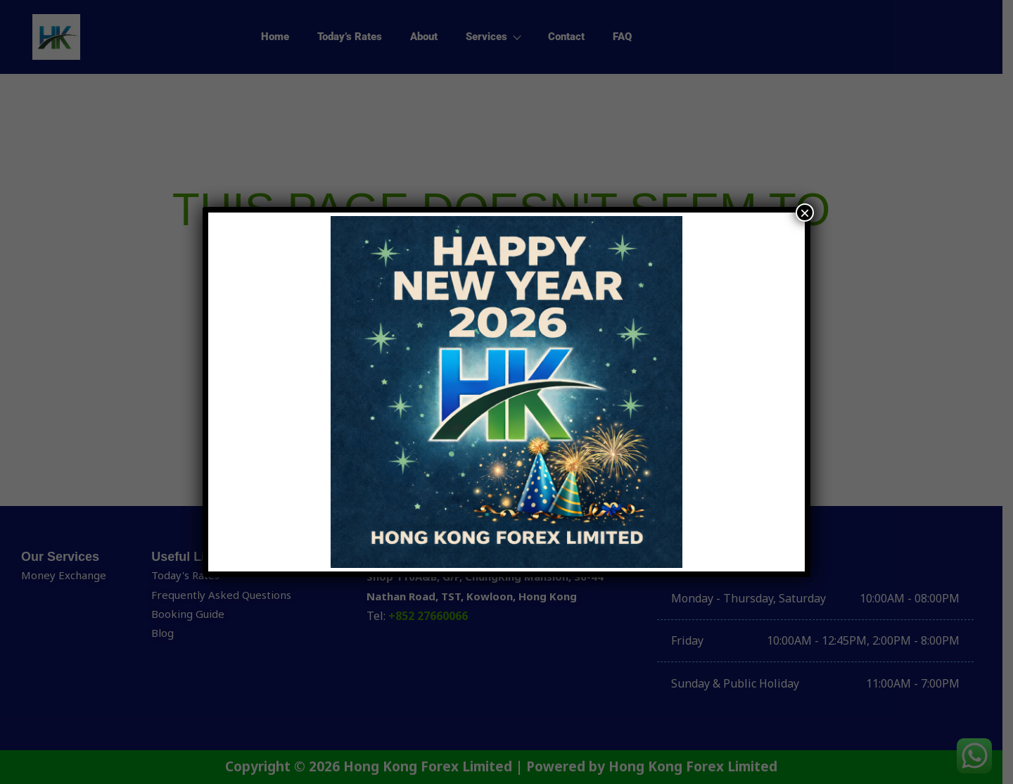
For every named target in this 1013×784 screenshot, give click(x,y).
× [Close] (805, 212)
